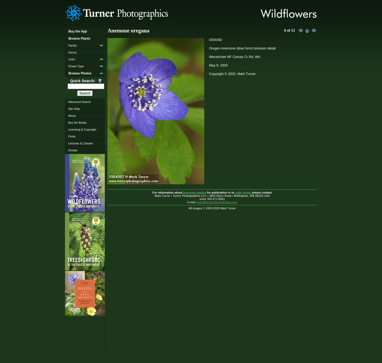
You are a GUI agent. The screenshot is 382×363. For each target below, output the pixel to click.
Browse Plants (79, 38)
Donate (72, 150)
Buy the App (77, 31)
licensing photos (194, 192)
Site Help (74, 108)
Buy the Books (77, 122)
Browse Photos (80, 73)
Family (72, 45)
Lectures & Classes (80, 143)
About (72, 115)
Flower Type (76, 66)
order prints (243, 192)
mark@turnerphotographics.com (216, 202)
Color (71, 59)
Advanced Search (79, 101)
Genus (72, 52)
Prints (72, 136)
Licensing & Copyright (82, 129)
